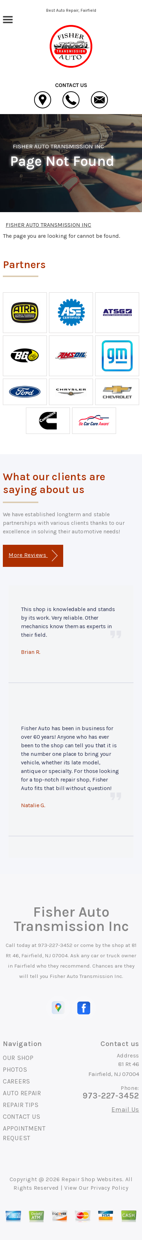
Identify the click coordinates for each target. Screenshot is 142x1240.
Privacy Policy (110, 1187)
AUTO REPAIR (22, 1093)
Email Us (125, 1109)
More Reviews (33, 556)
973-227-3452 (55, 945)
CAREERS (16, 1081)
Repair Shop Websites (91, 1179)
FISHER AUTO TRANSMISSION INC (58, 146)
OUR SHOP (18, 1058)
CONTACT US (21, 1117)
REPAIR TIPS (21, 1105)
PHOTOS (15, 1070)
